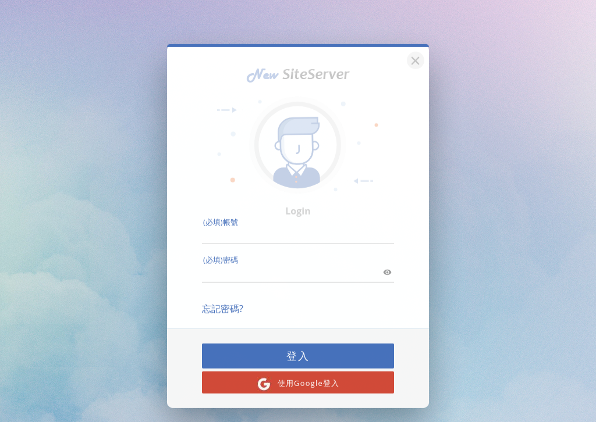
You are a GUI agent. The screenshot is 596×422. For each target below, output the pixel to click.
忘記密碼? (222, 300)
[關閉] (414, 51)
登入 (298, 348)
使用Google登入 (298, 376)
